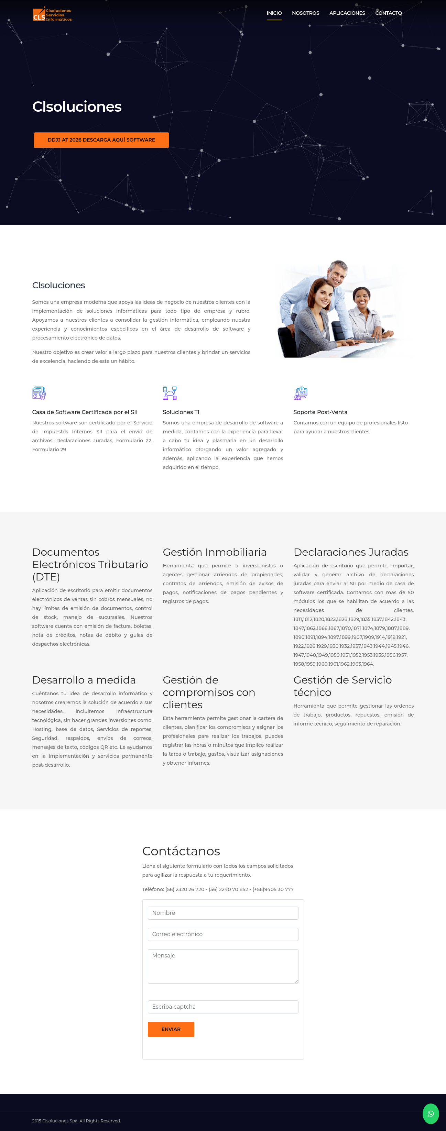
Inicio (274, 13)
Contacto (389, 13)
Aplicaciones (347, 13)
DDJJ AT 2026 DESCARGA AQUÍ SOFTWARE (101, 140)
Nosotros (305, 13)
